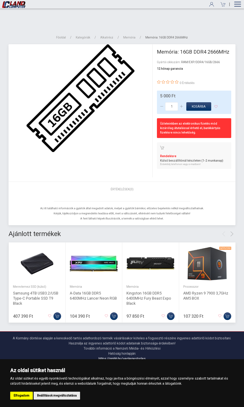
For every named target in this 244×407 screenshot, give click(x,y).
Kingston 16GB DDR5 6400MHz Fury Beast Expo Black (148, 280)
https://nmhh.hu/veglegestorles (122, 341)
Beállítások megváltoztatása (57, 395)
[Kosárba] (57, 298)
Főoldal (61, 19)
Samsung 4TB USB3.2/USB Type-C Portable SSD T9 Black (35, 280)
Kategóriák (83, 19)
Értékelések (122, 171)
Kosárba (199, 88)
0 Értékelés (187, 65)
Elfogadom (21, 395)
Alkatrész (106, 19)
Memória (129, 19)
